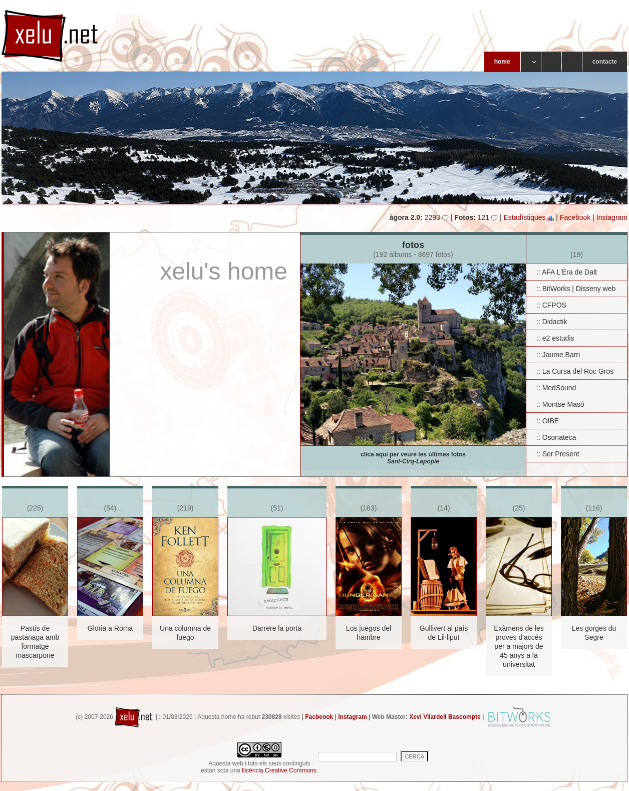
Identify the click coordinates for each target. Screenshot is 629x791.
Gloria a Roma (110, 628)
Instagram (611, 217)
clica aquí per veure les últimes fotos (413, 458)
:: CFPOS (551, 305)
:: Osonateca (556, 437)
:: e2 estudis (555, 338)
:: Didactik (551, 322)
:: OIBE (547, 421)
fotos (413, 251)
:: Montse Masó (560, 404)
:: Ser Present (557, 454)
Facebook (575, 217)
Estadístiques (528, 217)
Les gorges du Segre (594, 632)
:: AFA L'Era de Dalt (566, 272)
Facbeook (319, 716)
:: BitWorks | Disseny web (575, 289)
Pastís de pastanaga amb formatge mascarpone (35, 641)
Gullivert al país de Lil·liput (444, 632)
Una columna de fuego (185, 632)
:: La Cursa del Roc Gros (574, 371)
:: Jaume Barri (558, 355)
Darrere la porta (276, 628)
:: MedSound (556, 388)
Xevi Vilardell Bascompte (445, 716)
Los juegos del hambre (368, 632)
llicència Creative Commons (279, 770)
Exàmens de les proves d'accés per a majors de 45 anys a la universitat (519, 646)
